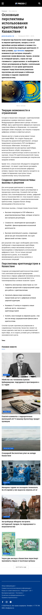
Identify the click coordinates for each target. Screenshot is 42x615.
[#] (21, 3)
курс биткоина (19, 51)
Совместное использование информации (16, 588)
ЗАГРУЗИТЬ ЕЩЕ (21, 567)
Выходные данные (8, 593)
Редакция (24, 590)
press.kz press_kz (8, 36)
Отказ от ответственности (11, 590)
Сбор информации (8, 586)
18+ (30, 590)
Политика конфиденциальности (13, 595)
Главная (4, 11)
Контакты (19, 593)
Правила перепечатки (9, 597)
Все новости (13, 11)
